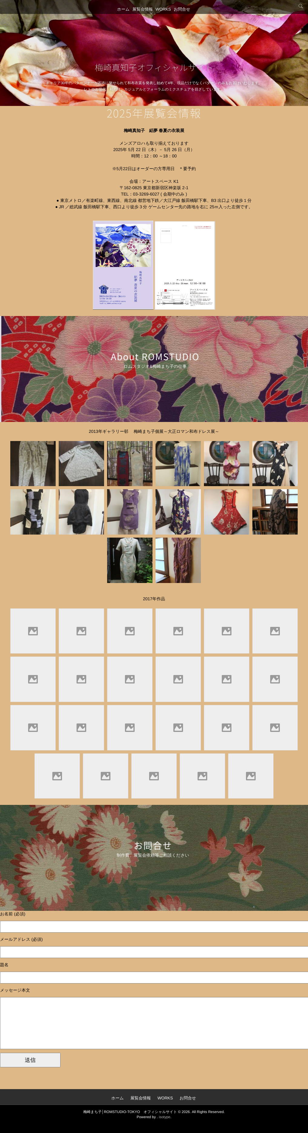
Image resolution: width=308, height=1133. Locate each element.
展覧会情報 (140, 20)
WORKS (165, 20)
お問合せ (189, 20)
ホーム (116, 20)
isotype (164, 1117)
